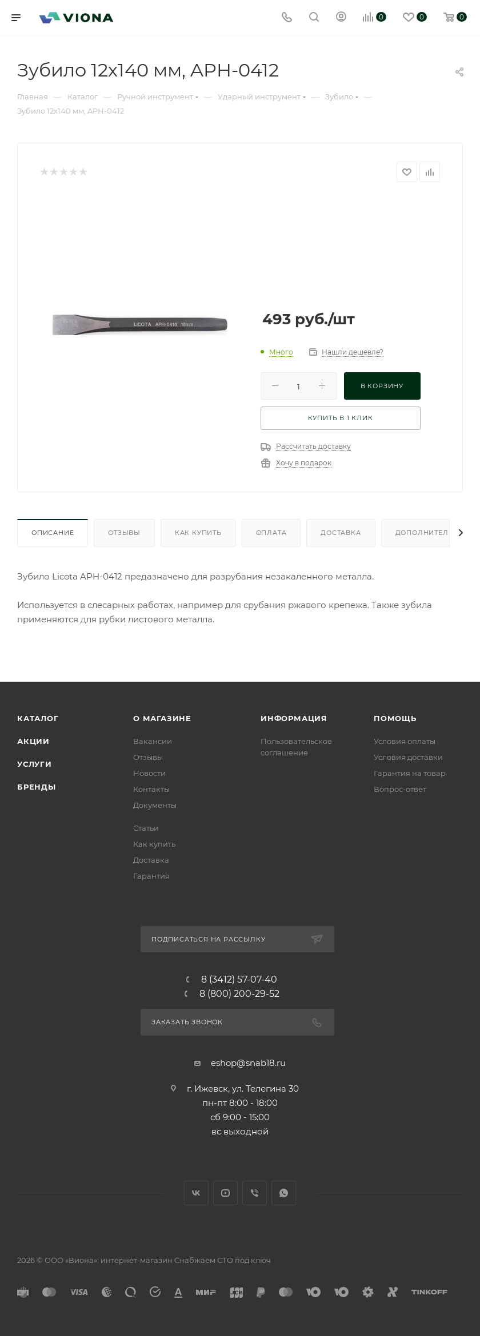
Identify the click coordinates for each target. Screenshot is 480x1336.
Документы (155, 805)
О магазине (162, 718)
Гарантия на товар (410, 773)
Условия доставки (408, 757)
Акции (33, 741)
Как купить (198, 533)
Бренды (36, 786)
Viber (254, 1193)
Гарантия (151, 875)
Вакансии (152, 741)
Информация (294, 718)
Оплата (271, 533)
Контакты (151, 789)
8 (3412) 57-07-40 (239, 979)
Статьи (146, 827)
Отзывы (124, 533)
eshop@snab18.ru (248, 1062)
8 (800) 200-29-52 (239, 994)
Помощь (395, 718)
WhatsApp (283, 1193)
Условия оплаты (404, 741)
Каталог (38, 718)
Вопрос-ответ (400, 789)
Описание (52, 533)
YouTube (225, 1193)
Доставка (341, 533)
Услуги (34, 763)
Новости (149, 773)
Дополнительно (430, 533)
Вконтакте (196, 1193)
